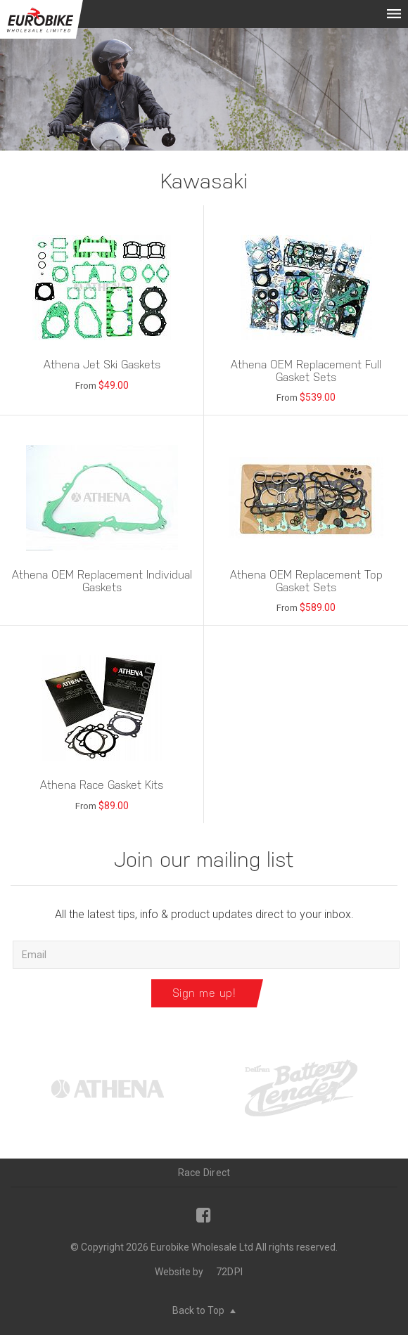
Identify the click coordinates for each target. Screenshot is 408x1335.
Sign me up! (204, 993)
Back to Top (204, 1310)
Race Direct (204, 1172)
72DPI (229, 1271)
